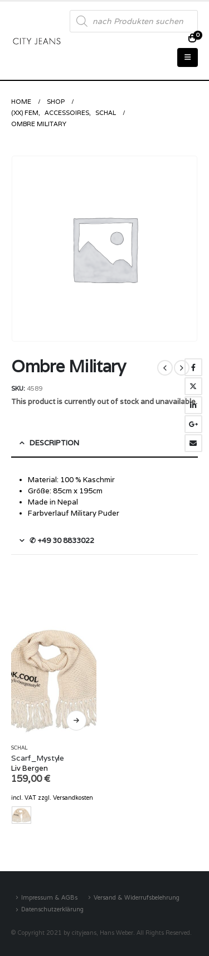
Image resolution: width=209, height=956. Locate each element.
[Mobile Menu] (187, 57)
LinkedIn (193, 405)
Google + (193, 424)
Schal (19, 747)
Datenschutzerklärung (52, 909)
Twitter (193, 386)
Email (193, 443)
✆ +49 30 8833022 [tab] (62, 540)
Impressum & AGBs (49, 897)
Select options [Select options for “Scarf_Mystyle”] (76, 720)
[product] (53, 679)
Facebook (193, 367)
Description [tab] (54, 443)
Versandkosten (73, 797)
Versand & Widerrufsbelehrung (136, 897)
